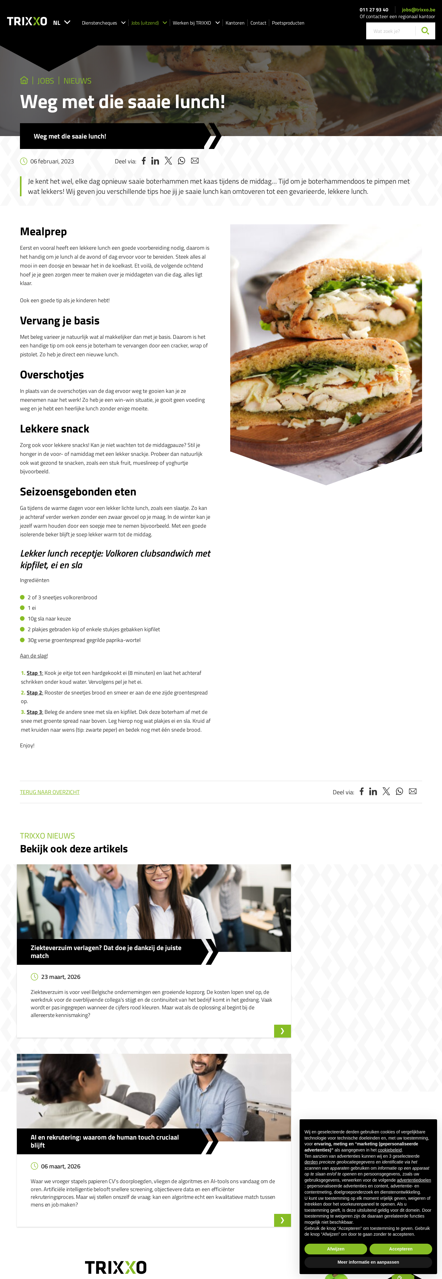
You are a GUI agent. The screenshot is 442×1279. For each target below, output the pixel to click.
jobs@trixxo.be (418, 11)
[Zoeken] (425, 33)
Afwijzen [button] (336, 1248)
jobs (54, 82)
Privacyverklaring (257, 1217)
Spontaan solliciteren (128, 1160)
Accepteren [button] (401, 1248)
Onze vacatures (123, 1151)
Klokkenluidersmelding (274, 1142)
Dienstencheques (125, 25)
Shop (182, 1186)
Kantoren (256, 25)
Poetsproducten (309, 25)
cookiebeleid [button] (390, 1150)
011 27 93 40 (374, 11)
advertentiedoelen (414, 1180)
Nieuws (94, 82)
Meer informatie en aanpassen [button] (368, 1262)
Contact (280, 25)
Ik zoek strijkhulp (193, 1160)
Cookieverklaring (290, 1217)
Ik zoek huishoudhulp (196, 1151)
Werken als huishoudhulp (200, 1169)
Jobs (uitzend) (170, 25)
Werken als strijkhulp (197, 1177)
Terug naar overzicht (49, 794)
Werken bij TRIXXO (217, 25)
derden (311, 1162)
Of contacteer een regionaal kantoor (397, 18)
